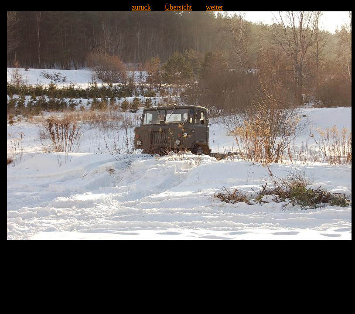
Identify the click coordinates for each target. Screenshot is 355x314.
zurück (141, 7)
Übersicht (178, 7)
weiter (214, 7)
